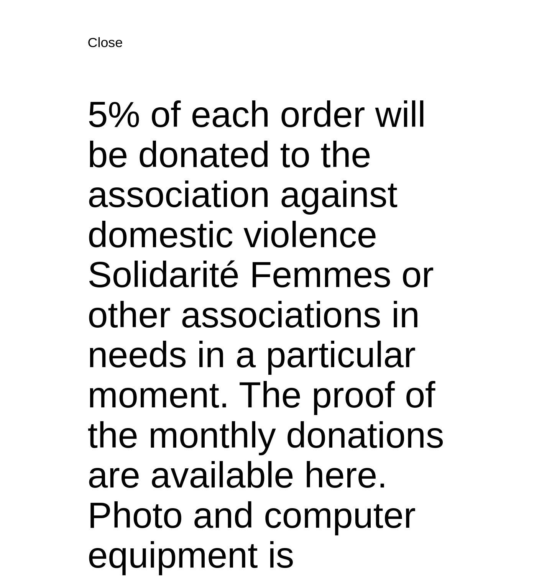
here (340, 475)
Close (105, 42)
